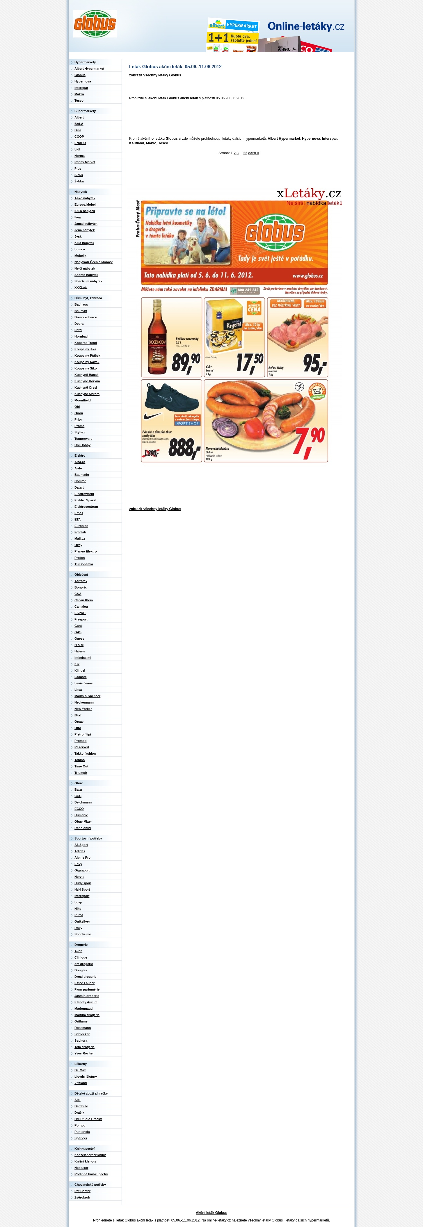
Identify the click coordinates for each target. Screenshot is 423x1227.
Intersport (81, 896)
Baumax (80, 311)
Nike (77, 908)
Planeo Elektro (85, 551)
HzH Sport (82, 889)
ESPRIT (80, 613)
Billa (77, 130)
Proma (79, 426)
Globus (80, 75)
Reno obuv (82, 828)
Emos (78, 513)
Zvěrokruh (82, 1197)
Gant (78, 625)
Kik (76, 664)
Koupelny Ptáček (87, 355)
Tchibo (79, 760)
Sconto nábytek (86, 275)
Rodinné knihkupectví (91, 1174)
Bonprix (80, 587)
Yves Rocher (84, 1053)
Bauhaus (81, 304)
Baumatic (81, 474)
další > (253, 153)
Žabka (79, 181)
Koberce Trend (85, 343)
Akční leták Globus (211, 1213)
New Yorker (83, 709)
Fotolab (80, 532)
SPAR (78, 175)
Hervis (79, 876)
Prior (78, 419)
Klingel (79, 670)
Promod (80, 740)
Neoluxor (81, 1167)
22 (245, 153)
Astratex (80, 581)
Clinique (80, 957)
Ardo (78, 468)
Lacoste (80, 677)
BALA (78, 123)
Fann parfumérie (86, 989)
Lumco (79, 249)
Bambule (81, 1106)
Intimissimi (82, 657)
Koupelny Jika (85, 349)
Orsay (78, 721)
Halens (79, 651)
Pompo (79, 1125)
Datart (79, 487)
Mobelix (80, 255)
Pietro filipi (82, 734)
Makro (151, 143)
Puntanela (82, 1131)
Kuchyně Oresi (85, 387)
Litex (78, 689)
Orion (78, 413)
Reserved (81, 747)
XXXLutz (81, 287)
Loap (78, 902)
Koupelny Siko (85, 368)
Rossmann (82, 1027)
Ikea (77, 217)
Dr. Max (80, 1070)
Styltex (79, 432)
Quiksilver (82, 921)
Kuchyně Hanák (86, 374)
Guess (79, 638)
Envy (78, 864)
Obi (77, 406)
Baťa (78, 789)
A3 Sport (81, 844)
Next (77, 715)
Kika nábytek (84, 243)
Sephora (80, 1040)
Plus (77, 168)
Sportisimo (82, 934)
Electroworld (84, 494)
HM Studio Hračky (88, 1119)
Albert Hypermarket (284, 139)
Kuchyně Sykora (86, 394)
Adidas (79, 851)
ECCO (79, 808)
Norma (79, 155)
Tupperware (83, 438)
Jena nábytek (84, 230)
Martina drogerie (86, 1015)
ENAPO (80, 143)
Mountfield (82, 400)
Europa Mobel (85, 204)
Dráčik (79, 1112)
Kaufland (136, 143)
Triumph (80, 772)
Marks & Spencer (87, 696)
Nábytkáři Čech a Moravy (93, 262)
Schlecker (82, 1034)
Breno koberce (85, 317)
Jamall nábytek (85, 223)
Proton (79, 557)
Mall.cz (79, 538)
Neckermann (84, 702)
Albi (77, 1100)
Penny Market (84, 162)
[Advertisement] (233, 119)
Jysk (77, 236)
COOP (79, 136)
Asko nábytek (84, 198)
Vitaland (80, 1083)
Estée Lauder (84, 983)
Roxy (78, 928)
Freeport (81, 619)
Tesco (163, 143)
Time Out (81, 766)
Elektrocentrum (86, 506)
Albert (79, 117)
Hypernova (311, 139)
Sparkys (80, 1138)
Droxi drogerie (85, 976)
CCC (77, 796)
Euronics (81, 526)
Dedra (78, 323)
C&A (77, 593)
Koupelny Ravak (86, 362)
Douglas (80, 970)
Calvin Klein (83, 600)
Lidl (77, 149)
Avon (78, 951)
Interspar (329, 139)
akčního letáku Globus (159, 139)
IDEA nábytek (84, 211)
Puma (78, 915)
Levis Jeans (83, 683)
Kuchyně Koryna (87, 381)
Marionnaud (83, 1008)
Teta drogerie (84, 1047)
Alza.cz (79, 462)
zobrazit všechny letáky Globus (155, 75)
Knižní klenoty (85, 1161)
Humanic (81, 815)
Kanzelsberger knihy (90, 1155)
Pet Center (82, 1191)
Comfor (80, 481)
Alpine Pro (82, 857)
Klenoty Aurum (85, 1002)
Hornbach (81, 336)
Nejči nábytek (84, 268)
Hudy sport (82, 883)
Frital (78, 330)
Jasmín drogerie (86, 996)
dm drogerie (83, 964)
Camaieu (81, 606)
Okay (78, 545)
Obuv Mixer (83, 821)
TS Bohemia (83, 564)
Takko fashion (85, 753)
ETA (77, 519)
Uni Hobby (82, 445)
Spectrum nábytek (88, 281)
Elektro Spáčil (85, 500)
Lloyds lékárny (85, 1076)
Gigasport (82, 870)
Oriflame (81, 1021)
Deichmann (83, 802)
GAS (77, 632)
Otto (77, 728)
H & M (78, 645)
